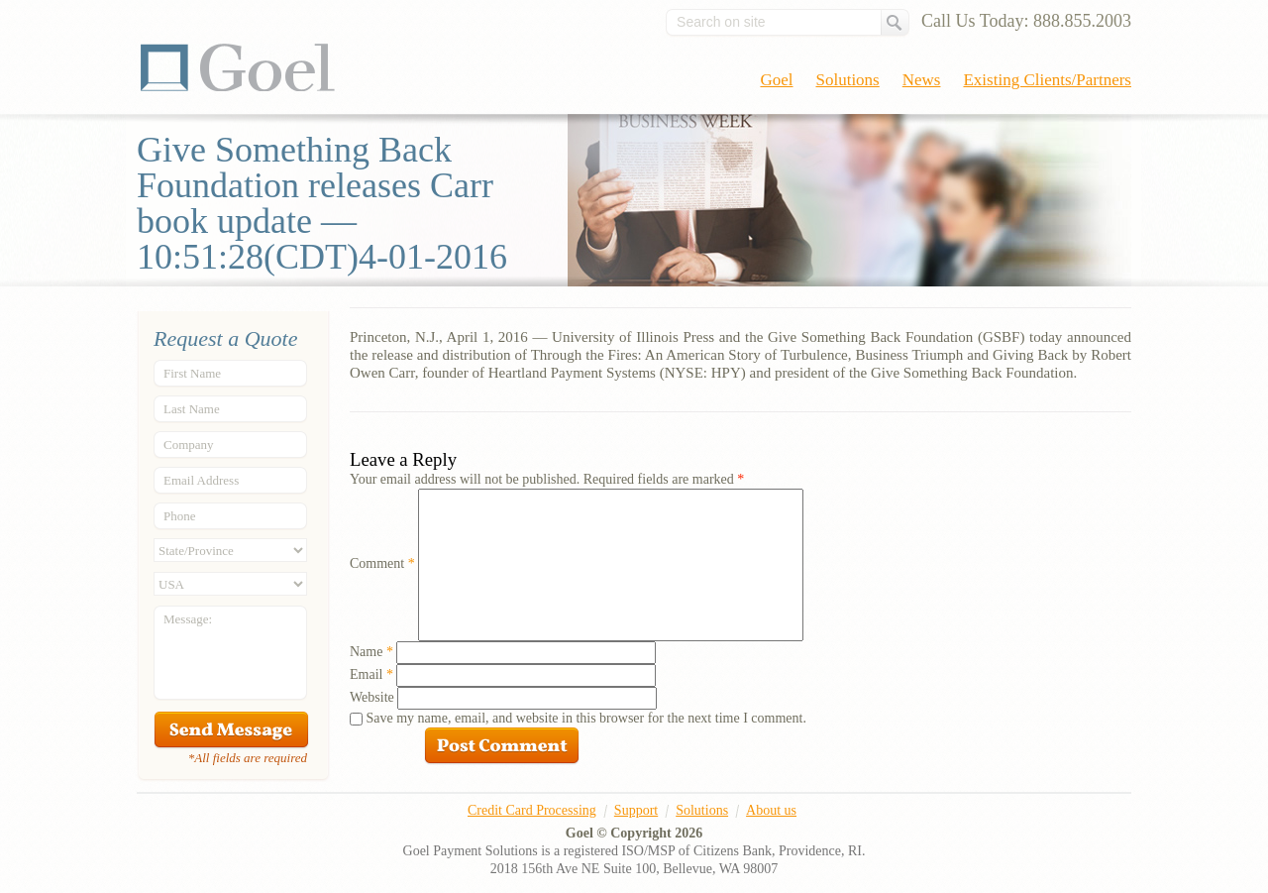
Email (371, 674)
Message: (187, 619)
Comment (382, 563)
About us (771, 810)
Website (372, 697)
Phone (179, 515)
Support (636, 810)
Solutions (848, 79)
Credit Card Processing (532, 810)
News (921, 79)
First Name (192, 373)
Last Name (191, 408)
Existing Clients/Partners (1047, 79)
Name (371, 651)
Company (188, 444)
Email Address (201, 480)
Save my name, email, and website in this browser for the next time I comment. (586, 718)
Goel (238, 67)
